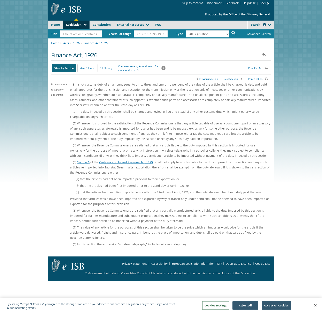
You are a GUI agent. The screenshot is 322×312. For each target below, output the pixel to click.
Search (258, 25)
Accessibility (159, 264)
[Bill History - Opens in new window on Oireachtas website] (106, 68)
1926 (76, 43)
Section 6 (83, 162)
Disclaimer (214, 3)
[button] (264, 24)
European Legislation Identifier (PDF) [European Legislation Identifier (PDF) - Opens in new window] (196, 264)
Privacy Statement (134, 264)
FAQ (158, 25)
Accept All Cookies (276, 307)
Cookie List (262, 264)
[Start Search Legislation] (233, 32)
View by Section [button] (64, 68)
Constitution (102, 25)
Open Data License (238, 264)
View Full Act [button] (87, 68)
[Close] (315, 306)
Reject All (245, 307)
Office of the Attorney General (249, 14)
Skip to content (192, 3)
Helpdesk (249, 3)
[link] (255, 33)
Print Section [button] (255, 79)
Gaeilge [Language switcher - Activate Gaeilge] (265, 3)
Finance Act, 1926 (96, 43)
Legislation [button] (74, 25)
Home (55, 25)
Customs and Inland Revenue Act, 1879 (126, 162)
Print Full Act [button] (255, 68)
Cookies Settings (216, 307)
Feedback (232, 3)
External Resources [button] (130, 25)
